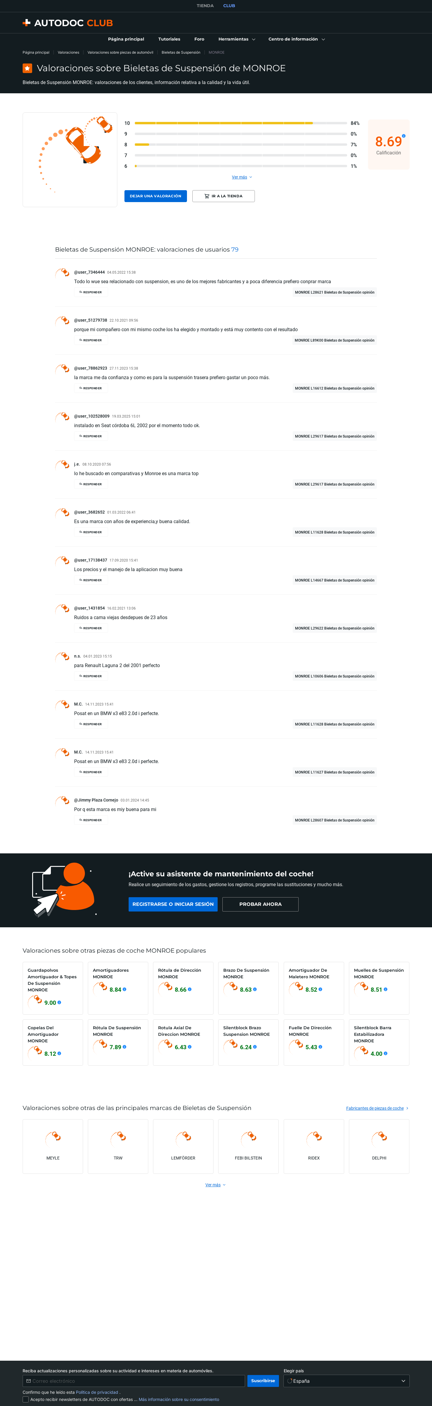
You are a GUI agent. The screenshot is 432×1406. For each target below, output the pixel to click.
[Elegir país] (347, 1381)
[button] (236, 39)
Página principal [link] (36, 52)
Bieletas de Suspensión (181, 52)
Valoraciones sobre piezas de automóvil (120, 52)
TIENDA (205, 5)
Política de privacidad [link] (97, 1392)
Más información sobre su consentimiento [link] (179, 1399)
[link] (126, 39)
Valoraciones (68, 52)
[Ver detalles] (403, 135)
